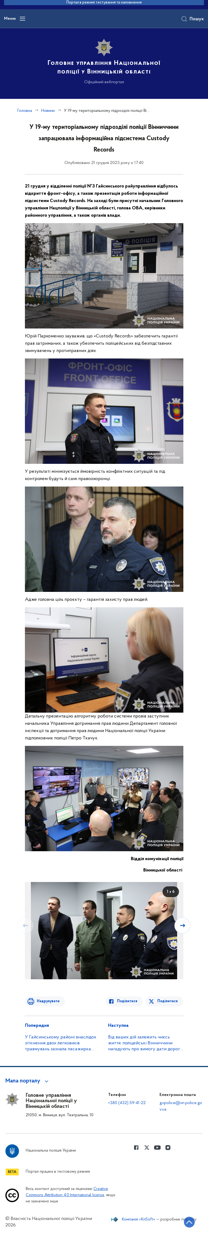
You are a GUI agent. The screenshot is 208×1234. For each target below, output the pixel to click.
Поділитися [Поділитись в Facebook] (128, 1001)
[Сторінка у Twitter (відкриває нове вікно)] (147, 1147)
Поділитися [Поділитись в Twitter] (168, 1001)
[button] (27, 1081)
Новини (48, 111)
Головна (24, 111)
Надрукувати (47, 1001)
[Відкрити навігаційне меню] (22, 18)
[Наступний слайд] (182, 925)
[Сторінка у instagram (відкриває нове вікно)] (168, 1147)
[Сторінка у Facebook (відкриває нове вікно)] (136, 1147)
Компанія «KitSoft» (138, 1219)
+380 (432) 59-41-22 (127, 1103)
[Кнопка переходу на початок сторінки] (187, 1221)
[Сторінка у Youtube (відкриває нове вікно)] (157, 1147)
